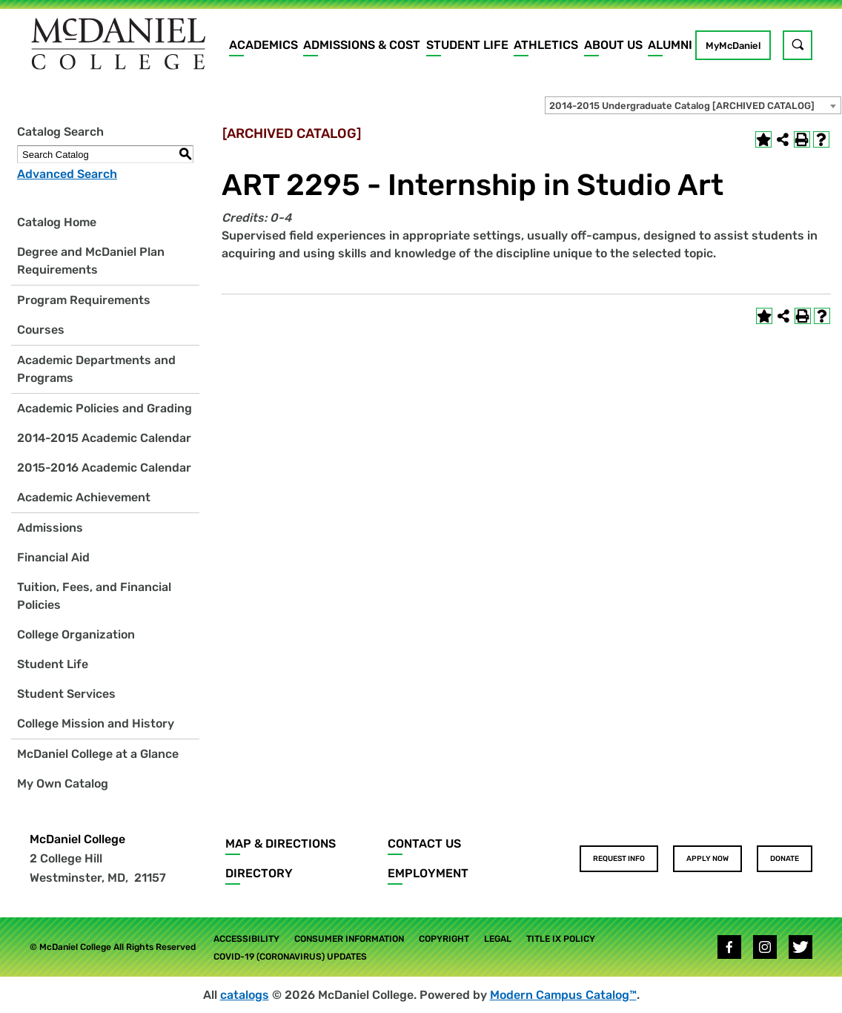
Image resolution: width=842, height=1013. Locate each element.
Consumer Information (349, 939)
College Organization (76, 634)
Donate (784, 858)
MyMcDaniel (733, 45)
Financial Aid (53, 557)
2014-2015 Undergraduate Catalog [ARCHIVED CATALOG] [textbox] (682, 105)
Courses (40, 330)
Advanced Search (67, 174)
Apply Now (707, 858)
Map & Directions (280, 844)
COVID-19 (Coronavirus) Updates (290, 956)
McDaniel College (77, 839)
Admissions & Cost (361, 45)
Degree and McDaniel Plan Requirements (91, 261)
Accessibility (246, 939)
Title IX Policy (560, 939)
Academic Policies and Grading (104, 408)
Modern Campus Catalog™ (563, 995)
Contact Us (424, 844)
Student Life (467, 45)
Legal (497, 939)
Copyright (444, 939)
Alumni (670, 45)
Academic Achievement (83, 497)
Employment (428, 873)
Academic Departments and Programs (96, 369)
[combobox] (693, 105)
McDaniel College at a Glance (98, 754)
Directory (259, 873)
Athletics (546, 45)
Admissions (50, 528)
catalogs (244, 995)
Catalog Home (56, 222)
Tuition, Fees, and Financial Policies (94, 596)
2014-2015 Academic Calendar (104, 438)
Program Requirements (83, 300)
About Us (613, 45)
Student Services (66, 694)
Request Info (619, 858)
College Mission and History (95, 723)
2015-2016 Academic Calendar (104, 468)
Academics (263, 45)
